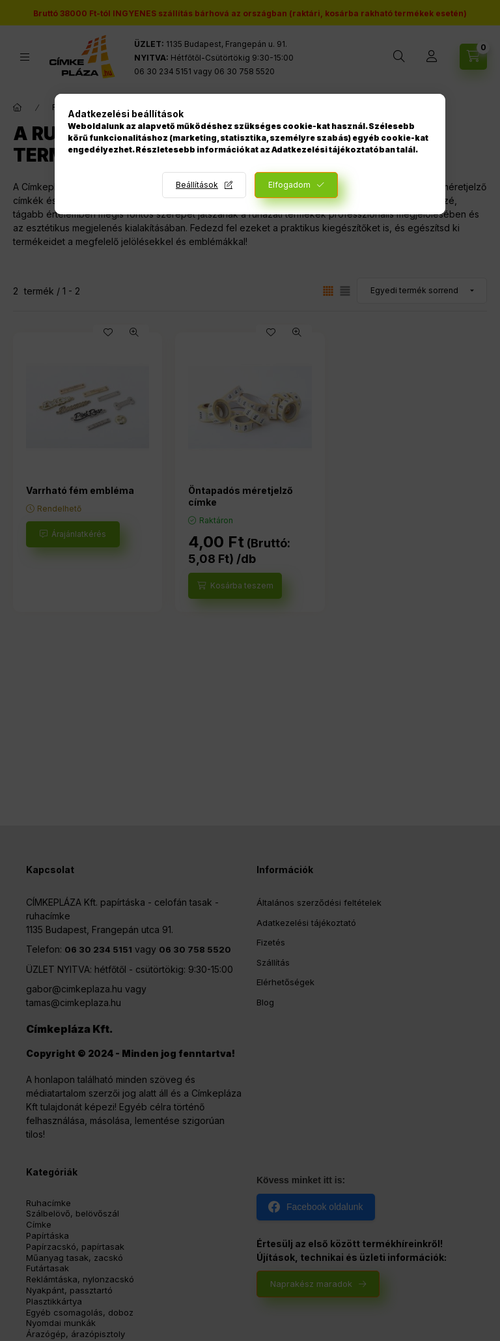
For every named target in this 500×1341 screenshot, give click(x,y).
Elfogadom (289, 185)
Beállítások (197, 185)
